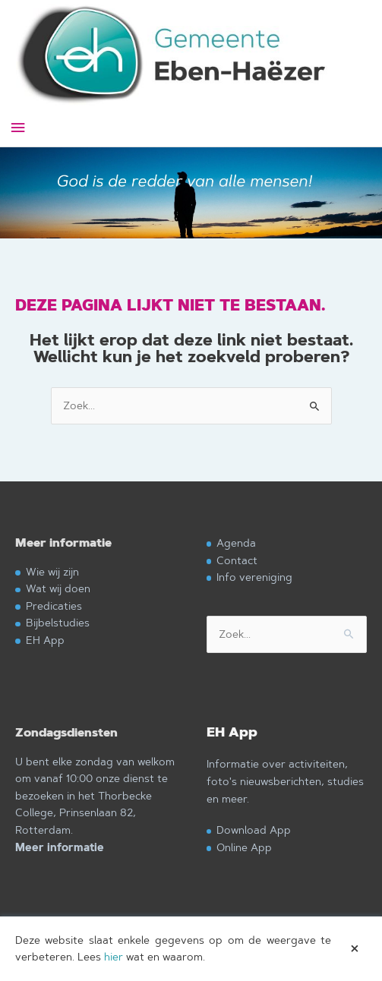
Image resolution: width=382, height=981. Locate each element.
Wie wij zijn (52, 571)
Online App (244, 847)
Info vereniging (254, 576)
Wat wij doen (58, 588)
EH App (45, 639)
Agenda (236, 542)
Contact (236, 560)
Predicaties (54, 605)
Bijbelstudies (58, 622)
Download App (253, 829)
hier (113, 957)
